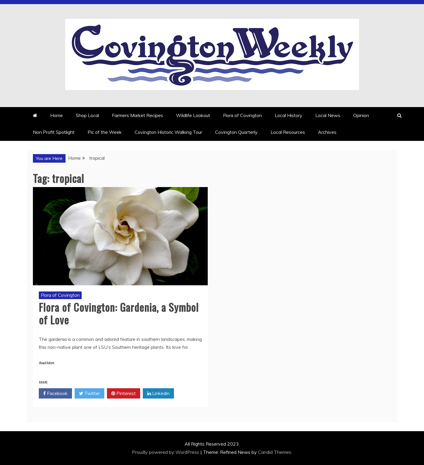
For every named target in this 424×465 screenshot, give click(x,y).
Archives (327, 132)
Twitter (89, 394)
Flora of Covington (242, 115)
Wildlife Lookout (193, 115)
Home (56, 115)
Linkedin (158, 394)
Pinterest (123, 394)
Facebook (55, 394)
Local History (288, 115)
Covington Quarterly (236, 132)
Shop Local (87, 115)
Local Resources (288, 132)
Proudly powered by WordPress (166, 452)
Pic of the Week (105, 132)
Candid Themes (274, 452)
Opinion (361, 115)
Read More (46, 363)
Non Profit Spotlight (54, 132)
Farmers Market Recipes (137, 115)
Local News (327, 115)
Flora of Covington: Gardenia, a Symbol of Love (119, 313)
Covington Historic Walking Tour (168, 132)
